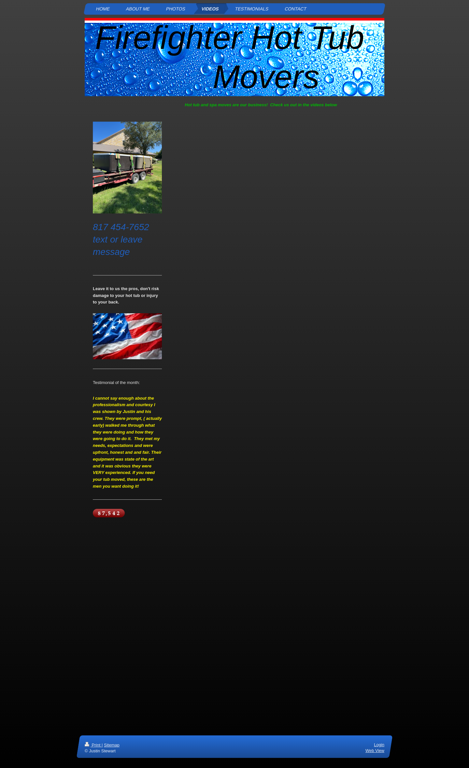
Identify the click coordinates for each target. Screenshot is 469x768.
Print (93, 745)
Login (379, 744)
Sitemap (112, 745)
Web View (374, 750)
